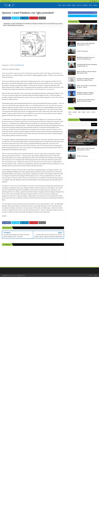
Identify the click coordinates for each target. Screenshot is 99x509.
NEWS (63, 5)
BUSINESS (85, 5)
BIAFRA (73, 5)
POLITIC (88, 112)
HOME (59, 5)
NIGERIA (68, 5)
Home (90, 275)
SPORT (90, 5)
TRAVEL (95, 5)
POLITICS (79, 5)
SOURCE (4, 216)
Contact (95, 275)
